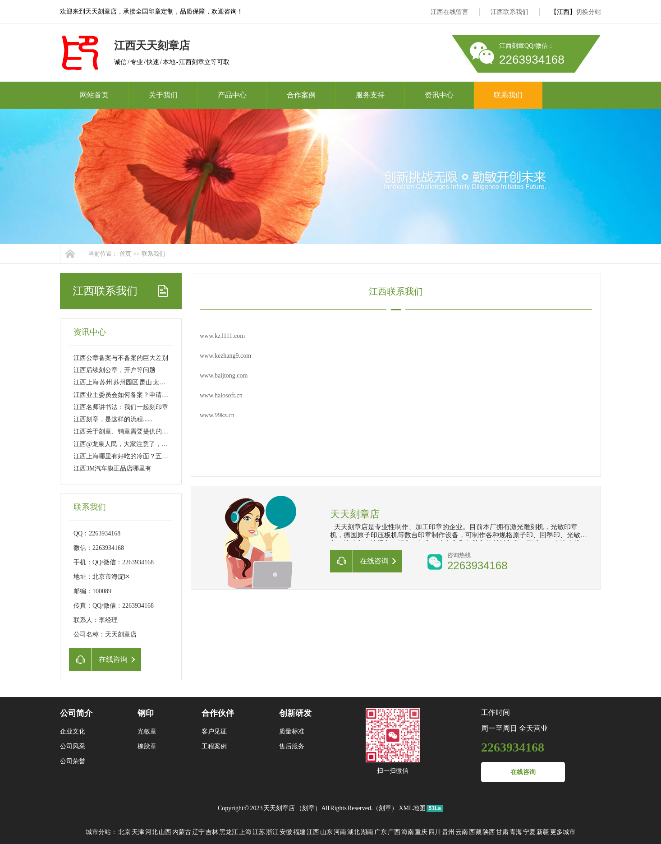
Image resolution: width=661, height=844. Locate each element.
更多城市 (562, 832)
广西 (394, 832)
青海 (516, 832)
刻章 (308, 808)
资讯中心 (439, 95)
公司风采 (72, 746)
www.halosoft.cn (221, 395)
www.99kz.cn (217, 415)
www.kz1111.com (222, 335)
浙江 (272, 832)
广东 (380, 832)
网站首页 (94, 95)
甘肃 (502, 832)
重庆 (421, 832)
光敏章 (147, 731)
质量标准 (291, 731)
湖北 (353, 832)
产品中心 (232, 95)
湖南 (367, 832)
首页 (125, 253)
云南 (461, 832)
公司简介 (76, 713)
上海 (245, 832)
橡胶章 (147, 746)
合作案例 (301, 95)
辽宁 (198, 832)
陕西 (488, 832)
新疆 (543, 832)
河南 (340, 832)
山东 (326, 832)
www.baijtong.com (224, 375)
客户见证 (214, 731)
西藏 (475, 832)
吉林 (212, 832)
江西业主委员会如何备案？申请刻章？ (127, 395)
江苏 (258, 832)
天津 (138, 832)
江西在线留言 (449, 12)
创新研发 (295, 713)
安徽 (286, 832)
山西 (165, 832)
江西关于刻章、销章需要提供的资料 (123, 431)
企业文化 (72, 731)
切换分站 (588, 12)
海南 (407, 832)
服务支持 (370, 95)
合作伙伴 (218, 713)
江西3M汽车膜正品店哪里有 (112, 468)
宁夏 (529, 832)
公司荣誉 (72, 761)
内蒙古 (181, 832)
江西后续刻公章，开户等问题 (114, 370)
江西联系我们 (509, 12)
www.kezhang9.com (225, 355)
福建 (299, 832)
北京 (124, 832)
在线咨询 (523, 772)
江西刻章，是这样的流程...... (112, 419)
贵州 (448, 832)
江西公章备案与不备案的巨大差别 (120, 358)
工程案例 (214, 746)
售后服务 (291, 746)
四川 (434, 832)
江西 (313, 832)
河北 (151, 832)
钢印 (146, 713)
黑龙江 (228, 832)
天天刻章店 (279, 808)
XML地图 (412, 808)
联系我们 (508, 95)
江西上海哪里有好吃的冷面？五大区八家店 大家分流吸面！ (156, 456)
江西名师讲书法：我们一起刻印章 (120, 407)
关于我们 (163, 95)
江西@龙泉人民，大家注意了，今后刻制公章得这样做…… (155, 444)
